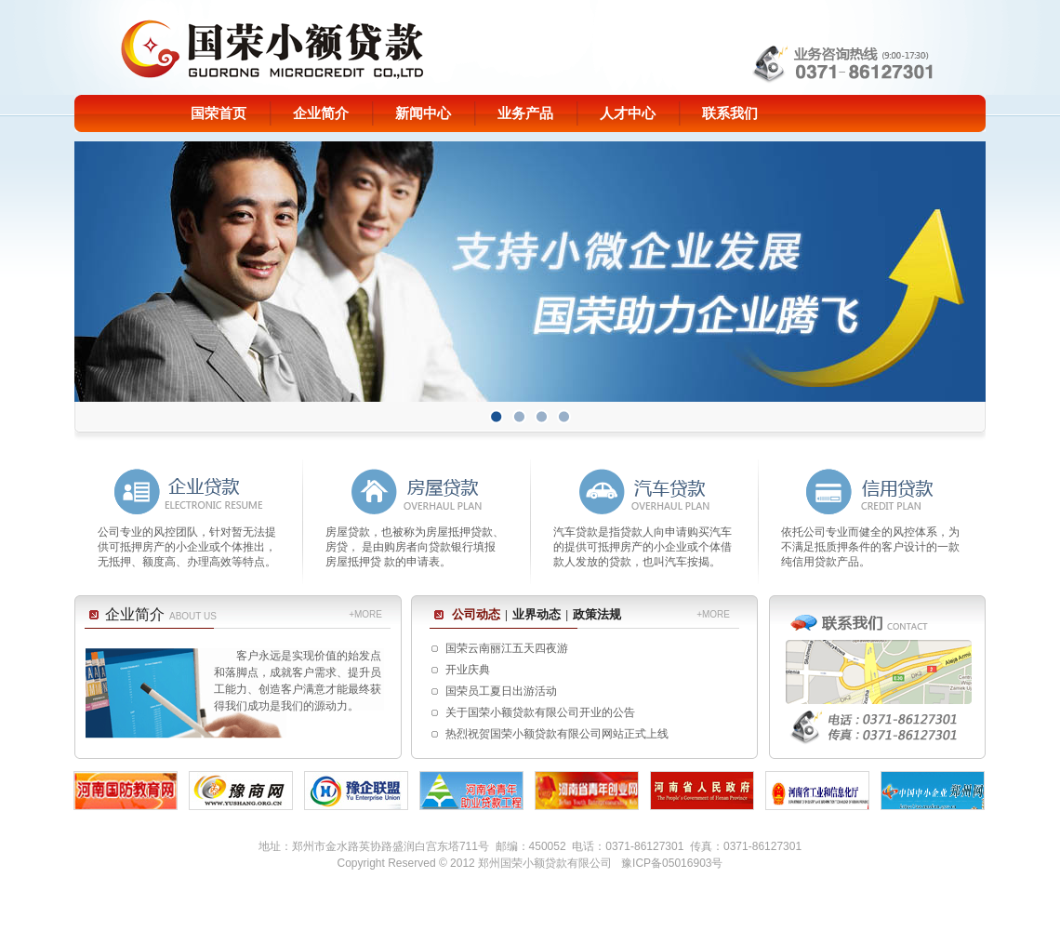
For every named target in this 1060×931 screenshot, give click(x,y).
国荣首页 (218, 113)
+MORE (365, 614)
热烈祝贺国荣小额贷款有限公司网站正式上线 (557, 733)
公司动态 (476, 614)
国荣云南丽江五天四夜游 (506, 648)
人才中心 (628, 113)
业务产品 (525, 113)
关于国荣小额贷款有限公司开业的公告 (540, 712)
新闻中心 (423, 113)
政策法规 (597, 614)
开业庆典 (467, 669)
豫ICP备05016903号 (671, 863)
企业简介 (321, 113)
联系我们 (730, 113)
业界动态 (536, 614)
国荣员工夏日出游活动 (501, 691)
